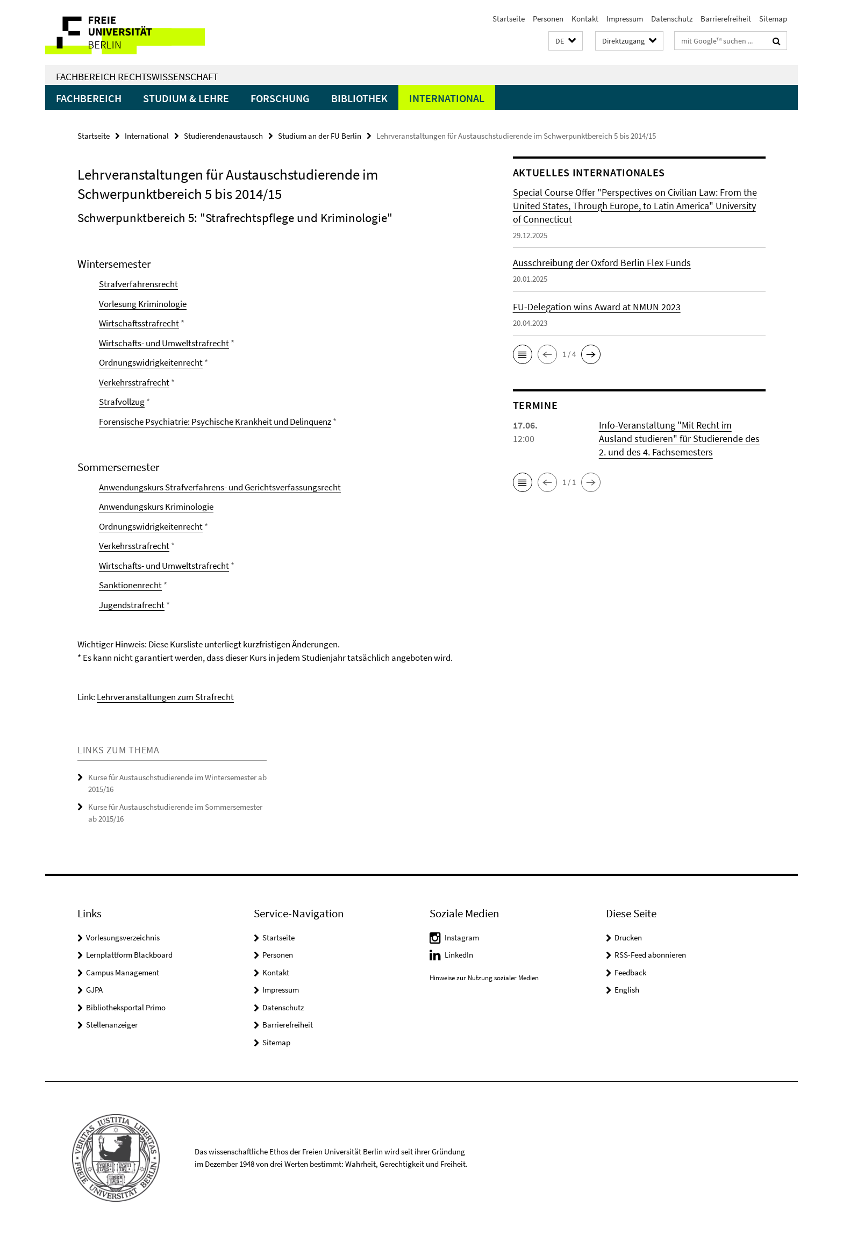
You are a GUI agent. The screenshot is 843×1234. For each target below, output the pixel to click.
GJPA (94, 990)
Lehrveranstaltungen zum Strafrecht (165, 697)
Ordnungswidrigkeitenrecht (151, 362)
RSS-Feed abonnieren (650, 955)
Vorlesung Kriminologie (143, 304)
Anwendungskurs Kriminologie (156, 506)
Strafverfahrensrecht (138, 284)
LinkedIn (459, 955)
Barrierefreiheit (726, 18)
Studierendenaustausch (223, 136)
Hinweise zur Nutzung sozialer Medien (484, 977)
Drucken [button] (628, 937)
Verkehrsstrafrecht (134, 382)
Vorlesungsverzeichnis (123, 937)
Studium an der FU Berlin (319, 136)
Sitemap (773, 18)
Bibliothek (359, 98)
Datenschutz (671, 18)
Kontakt (584, 18)
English (627, 990)
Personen (548, 18)
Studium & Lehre (186, 98)
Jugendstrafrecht (132, 605)
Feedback (630, 972)
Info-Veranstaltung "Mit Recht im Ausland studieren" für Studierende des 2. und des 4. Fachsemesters (679, 438)
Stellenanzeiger (112, 1024)
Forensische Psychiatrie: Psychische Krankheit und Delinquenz (215, 421)
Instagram (462, 937)
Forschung (280, 98)
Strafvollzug (122, 402)
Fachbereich (89, 98)
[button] (565, 41)
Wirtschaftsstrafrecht (139, 323)
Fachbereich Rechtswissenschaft (137, 76)
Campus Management (122, 972)
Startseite (508, 18)
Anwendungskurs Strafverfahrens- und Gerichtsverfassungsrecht (220, 487)
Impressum (624, 18)
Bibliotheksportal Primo (126, 1007)
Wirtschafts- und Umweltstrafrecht (164, 343)
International (446, 98)
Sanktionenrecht (130, 585)
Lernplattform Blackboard (129, 955)
